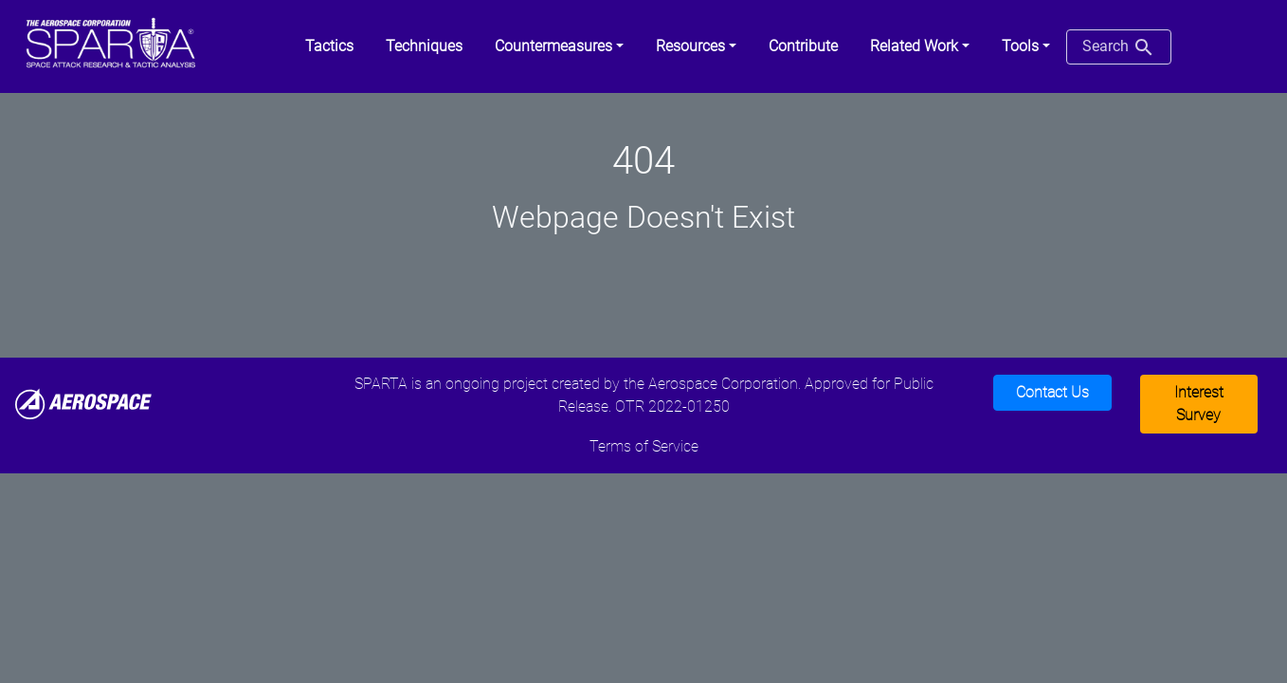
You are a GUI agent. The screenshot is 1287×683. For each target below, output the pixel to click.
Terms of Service (643, 446)
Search (1118, 47)
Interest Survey (1199, 403)
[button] (559, 46)
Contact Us (1052, 392)
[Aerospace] (83, 403)
